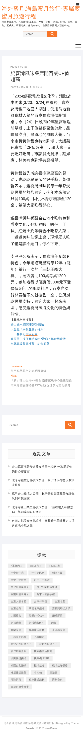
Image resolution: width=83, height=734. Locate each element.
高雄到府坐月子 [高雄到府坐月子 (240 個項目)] (20, 686)
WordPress (51, 728)
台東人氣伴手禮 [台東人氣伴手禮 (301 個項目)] (46, 594)
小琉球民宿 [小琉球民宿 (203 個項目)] (58, 629)
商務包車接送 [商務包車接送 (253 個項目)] (36, 608)
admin (24, 87)
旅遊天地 (37, 87)
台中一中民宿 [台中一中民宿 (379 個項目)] (42, 579)
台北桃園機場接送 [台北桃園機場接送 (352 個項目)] (47, 587)
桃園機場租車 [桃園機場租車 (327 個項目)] (42, 658)
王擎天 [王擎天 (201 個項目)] (53, 672)
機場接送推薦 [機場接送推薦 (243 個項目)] (18, 672)
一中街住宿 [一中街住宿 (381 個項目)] (17, 572)
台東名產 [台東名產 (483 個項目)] (60, 601)
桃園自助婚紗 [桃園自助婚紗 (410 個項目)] (18, 665)
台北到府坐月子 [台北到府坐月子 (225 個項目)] (20, 587)
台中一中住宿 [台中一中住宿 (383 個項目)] (18, 579)
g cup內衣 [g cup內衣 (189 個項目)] (36, 565)
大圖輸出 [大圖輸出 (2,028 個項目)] (16, 615)
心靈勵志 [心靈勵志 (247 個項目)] (39, 637)
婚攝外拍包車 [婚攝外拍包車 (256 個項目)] (36, 615)
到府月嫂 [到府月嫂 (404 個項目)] (57, 572)
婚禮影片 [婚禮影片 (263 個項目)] (57, 615)
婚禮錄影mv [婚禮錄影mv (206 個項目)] (36, 622)
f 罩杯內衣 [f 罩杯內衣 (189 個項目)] (16, 565)
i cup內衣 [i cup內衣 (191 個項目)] (54, 565)
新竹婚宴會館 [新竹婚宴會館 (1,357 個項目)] (18, 651)
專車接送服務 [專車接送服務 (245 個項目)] (36, 629)
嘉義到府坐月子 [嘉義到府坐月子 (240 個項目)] (61, 608)
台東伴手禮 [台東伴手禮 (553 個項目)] (40, 601)
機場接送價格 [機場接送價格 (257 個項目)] (60, 665)
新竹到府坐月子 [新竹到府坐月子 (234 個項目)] (48, 643)
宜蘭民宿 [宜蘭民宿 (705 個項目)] (16, 629)
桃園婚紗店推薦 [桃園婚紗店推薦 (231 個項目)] (43, 651)
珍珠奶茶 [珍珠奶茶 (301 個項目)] (16, 679)
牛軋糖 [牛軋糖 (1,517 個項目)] (38, 672)
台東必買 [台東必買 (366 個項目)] (16, 608)
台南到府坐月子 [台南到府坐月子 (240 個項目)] (20, 594)
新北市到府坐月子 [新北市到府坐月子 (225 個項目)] (21, 643)
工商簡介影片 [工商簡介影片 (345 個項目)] (18, 637)
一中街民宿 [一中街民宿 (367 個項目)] (37, 572)
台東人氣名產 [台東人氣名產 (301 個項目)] (18, 601)
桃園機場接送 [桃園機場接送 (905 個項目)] (18, 658)
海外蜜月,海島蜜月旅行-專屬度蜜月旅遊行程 (41, 12)
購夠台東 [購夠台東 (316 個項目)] (57, 679)
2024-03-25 (19, 67)
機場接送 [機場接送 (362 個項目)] (39, 665)
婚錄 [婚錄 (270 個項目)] (53, 622)
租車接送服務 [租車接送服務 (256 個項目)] (36, 679)
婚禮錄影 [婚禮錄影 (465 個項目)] (16, 622)
